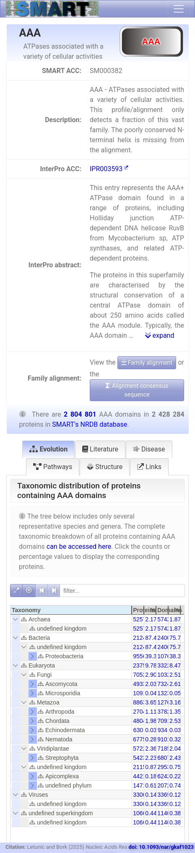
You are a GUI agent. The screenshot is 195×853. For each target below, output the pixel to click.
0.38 (175, 813)
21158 (141, 767)
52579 (141, 619)
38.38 (176, 656)
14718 (141, 785)
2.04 (175, 748)
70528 (141, 674)
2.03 (150, 684)
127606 (167, 702)
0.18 (150, 776)
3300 (139, 794)
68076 (165, 757)
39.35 (152, 656)
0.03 (150, 730)
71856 (165, 748)
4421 (139, 776)
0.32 (175, 739)
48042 (141, 720)
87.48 (152, 637)
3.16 (175, 702)
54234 (141, 757)
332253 (167, 665)
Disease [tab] (149, 449)
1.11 (150, 711)
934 (162, 730)
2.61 (175, 684)
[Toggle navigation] (178, 8)
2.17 (150, 619)
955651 (143, 656)
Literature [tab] (100, 449)
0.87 (150, 767)
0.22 (175, 776)
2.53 (175, 720)
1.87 (175, 619)
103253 (167, 674)
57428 (165, 619)
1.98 (150, 720)
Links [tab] (149, 467)
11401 (165, 813)
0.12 (175, 794)
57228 (141, 748)
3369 (163, 794)
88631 (141, 702)
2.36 (150, 748)
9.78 (150, 665)
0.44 (150, 813)
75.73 (176, 637)
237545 (143, 665)
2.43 (175, 757)
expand (159, 335)
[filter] (122, 590)
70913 (165, 720)
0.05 (175, 693)
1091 (139, 693)
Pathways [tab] (52, 467)
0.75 (175, 767)
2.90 (150, 674)
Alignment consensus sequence (137, 390)
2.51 (175, 674)
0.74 (175, 785)
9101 (163, 739)
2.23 (150, 757)
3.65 (150, 702)
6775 (139, 739)
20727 (165, 785)
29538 (165, 767)
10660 (141, 813)
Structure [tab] (104, 467)
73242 (165, 684)
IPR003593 (109, 169)
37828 (165, 711)
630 (138, 730)
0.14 (150, 794)
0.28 (150, 739)
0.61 (150, 785)
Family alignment (146, 362)
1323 (163, 693)
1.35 (175, 711)
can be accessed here (79, 546)
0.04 (150, 693)
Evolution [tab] (48, 449)
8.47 (175, 665)
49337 (141, 684)
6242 (163, 776)
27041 (141, 711)
